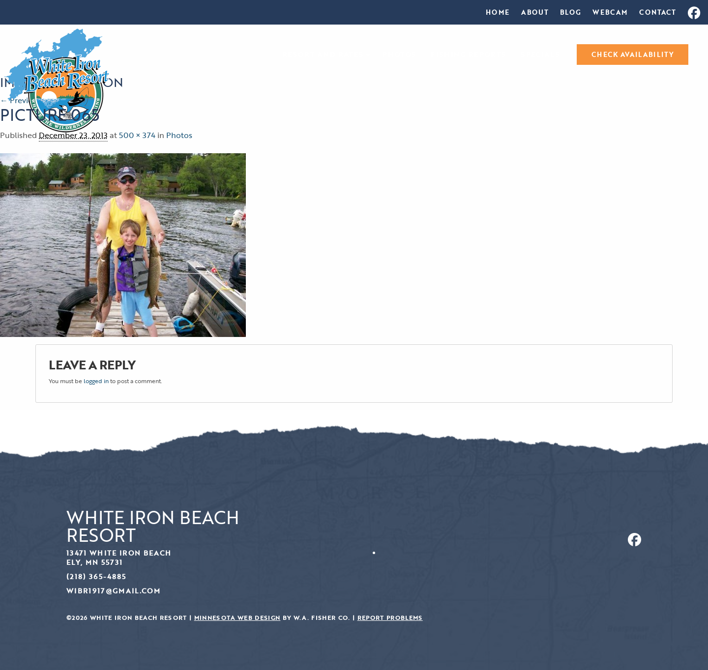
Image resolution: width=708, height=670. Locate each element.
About (534, 12)
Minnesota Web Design (237, 618)
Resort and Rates (322, 54)
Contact (657, 12)
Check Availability (632, 54)
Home (497, 12)
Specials (540, 54)
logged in (96, 380)
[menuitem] (497, 12)
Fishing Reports (468, 54)
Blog (570, 12)
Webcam (609, 12)
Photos (399, 54)
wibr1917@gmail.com (113, 591)
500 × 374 (137, 135)
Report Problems (390, 618)
